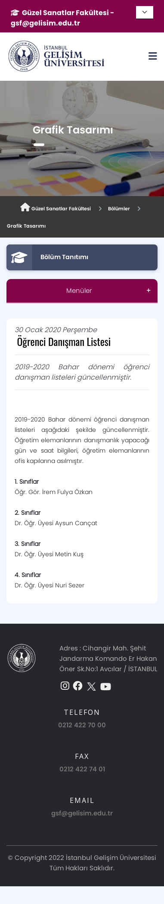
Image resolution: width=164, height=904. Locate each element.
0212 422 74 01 (82, 769)
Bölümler (119, 208)
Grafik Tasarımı (26, 225)
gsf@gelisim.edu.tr (82, 813)
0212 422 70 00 (82, 725)
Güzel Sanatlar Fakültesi (55, 207)
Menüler (79, 290)
